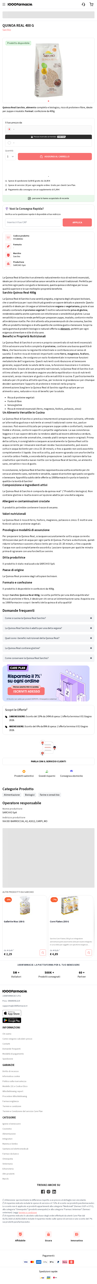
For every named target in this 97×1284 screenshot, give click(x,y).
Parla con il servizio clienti (48, 761)
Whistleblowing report (12, 1091)
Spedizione (7, 1058)
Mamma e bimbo (10, 1143)
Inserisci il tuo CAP (17, 222)
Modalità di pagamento (13, 1053)
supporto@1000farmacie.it (14, 1005)
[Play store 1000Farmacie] (14, 1020)
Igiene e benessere (11, 1123)
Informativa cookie (11, 1076)
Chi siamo (6, 1033)
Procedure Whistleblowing (14, 1096)
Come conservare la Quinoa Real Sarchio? (27, 658)
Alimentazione (12, 795)
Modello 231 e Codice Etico (15, 1086)
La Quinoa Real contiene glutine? (22, 648)
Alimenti (65, 329)
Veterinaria (7, 1163)
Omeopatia (7, 1158)
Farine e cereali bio (50, 795)
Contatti (6, 1043)
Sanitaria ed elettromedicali (15, 1148)
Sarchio (6, 30)
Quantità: (9, 150)
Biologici (30, 795)
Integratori (7, 1138)
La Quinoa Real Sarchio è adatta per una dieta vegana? (33, 628)
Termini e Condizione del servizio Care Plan (22, 1111)
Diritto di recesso (10, 1071)
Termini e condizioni (11, 1106)
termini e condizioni (28, 1212)
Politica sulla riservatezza (14, 1081)
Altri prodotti (8, 1173)
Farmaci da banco (10, 1153)
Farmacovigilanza (10, 1101)
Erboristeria (8, 1168)
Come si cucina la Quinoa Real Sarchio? (25, 618)
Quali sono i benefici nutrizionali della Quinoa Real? (32, 638)
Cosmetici (7, 1128)
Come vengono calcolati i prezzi (17, 1038)
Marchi (5, 1178)
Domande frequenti (11, 1048)
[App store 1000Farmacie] (14, 1013)
